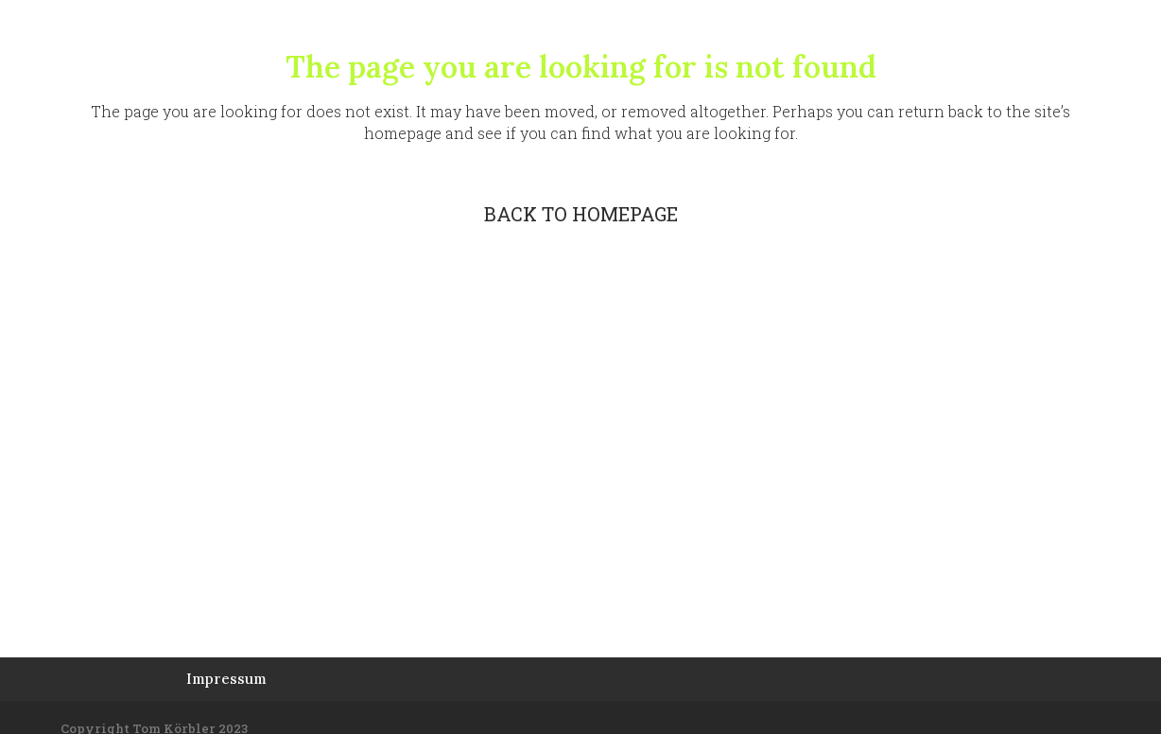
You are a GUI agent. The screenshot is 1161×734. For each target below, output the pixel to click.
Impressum (226, 679)
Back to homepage (581, 213)
